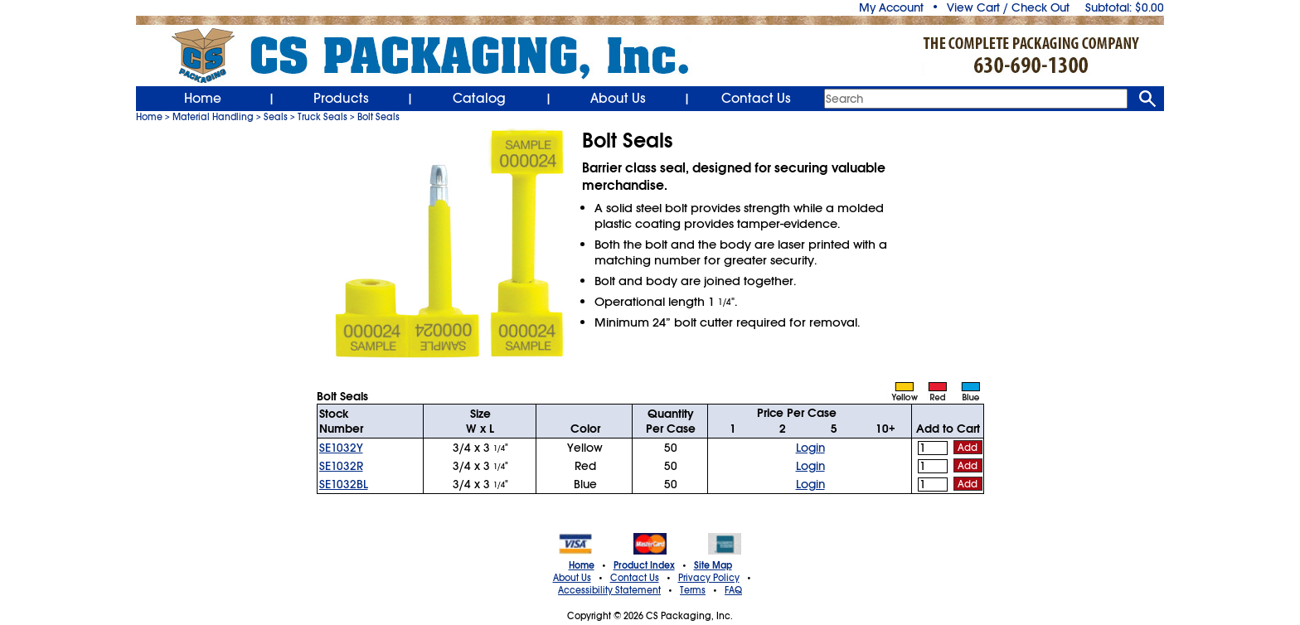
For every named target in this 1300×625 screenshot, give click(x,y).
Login (810, 447)
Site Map (713, 565)
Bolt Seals (378, 117)
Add (967, 447)
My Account (891, 7)
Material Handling (213, 117)
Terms (693, 590)
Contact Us (756, 98)
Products (341, 98)
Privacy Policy (709, 578)
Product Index (644, 565)
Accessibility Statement (609, 590)
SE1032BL (343, 484)
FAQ (733, 590)
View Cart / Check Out (1008, 7)
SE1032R (341, 465)
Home (202, 98)
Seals (276, 117)
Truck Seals (322, 117)
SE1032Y (341, 447)
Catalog (479, 98)
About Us (618, 98)
